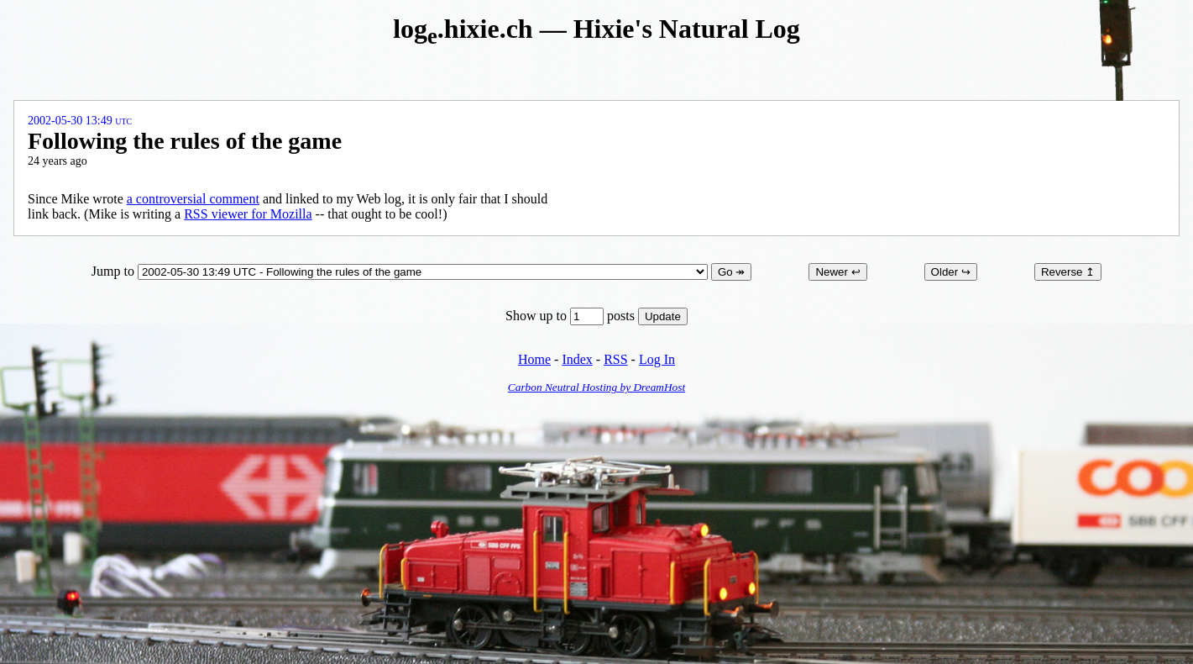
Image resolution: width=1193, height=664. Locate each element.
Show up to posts (571, 315)
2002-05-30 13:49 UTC (80, 120)
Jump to (401, 271)
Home (534, 359)
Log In (657, 359)
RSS (615, 359)
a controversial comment (193, 199)
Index (577, 359)
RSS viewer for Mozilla (247, 214)
